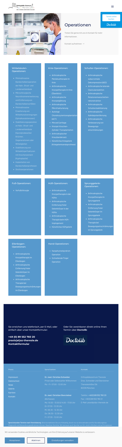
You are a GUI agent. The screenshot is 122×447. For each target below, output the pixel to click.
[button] (112, 7)
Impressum (13, 377)
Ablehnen (35, 440)
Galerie (11, 388)
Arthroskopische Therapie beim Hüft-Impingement (60, 219)
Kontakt (11, 396)
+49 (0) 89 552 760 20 (21, 336)
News (10, 385)
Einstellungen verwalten (63, 440)
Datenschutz (13, 381)
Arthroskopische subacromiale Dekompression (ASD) (97, 79)
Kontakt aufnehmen (74, 43)
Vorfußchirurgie (22, 190)
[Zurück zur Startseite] (21, 7)
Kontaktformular (18, 344)
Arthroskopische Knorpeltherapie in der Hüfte (61, 194)
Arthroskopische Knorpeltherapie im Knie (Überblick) (62, 90)
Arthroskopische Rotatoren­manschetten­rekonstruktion (98, 97)
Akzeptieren (14, 440)
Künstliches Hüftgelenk (62, 227)
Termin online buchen (111, 17)
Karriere (11, 392)
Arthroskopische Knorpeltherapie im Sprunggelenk (96, 197)
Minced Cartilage (59, 122)
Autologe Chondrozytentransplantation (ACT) (64, 115)
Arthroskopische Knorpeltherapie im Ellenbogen (23, 257)
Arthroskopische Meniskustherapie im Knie (61, 79)
